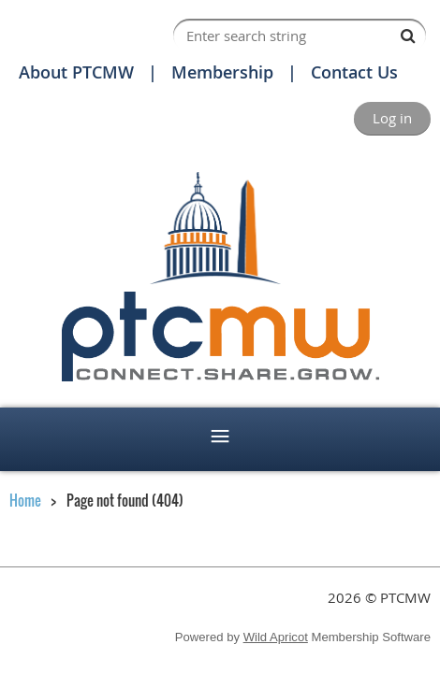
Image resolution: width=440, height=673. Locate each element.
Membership (222, 72)
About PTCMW (76, 72)
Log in (392, 117)
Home (25, 500)
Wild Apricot (275, 637)
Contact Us (354, 72)
